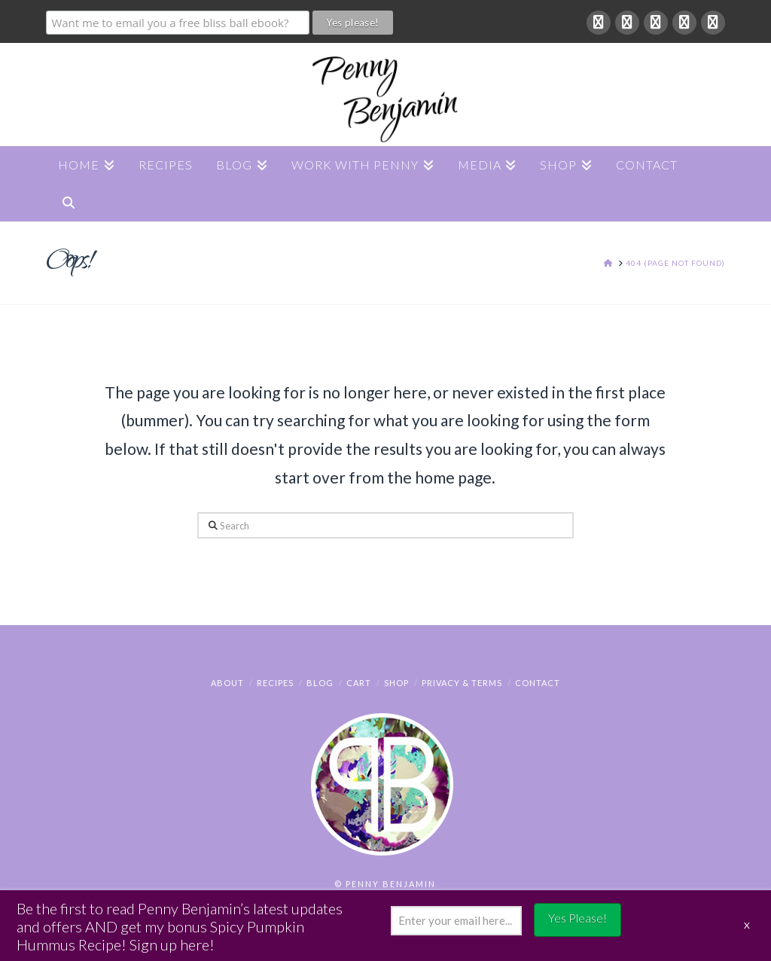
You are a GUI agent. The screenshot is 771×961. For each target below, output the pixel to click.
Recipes (275, 683)
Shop (396, 683)
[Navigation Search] (68, 202)
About (227, 683)
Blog (320, 683)
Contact (537, 683)
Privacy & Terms (462, 683)
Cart (358, 683)
